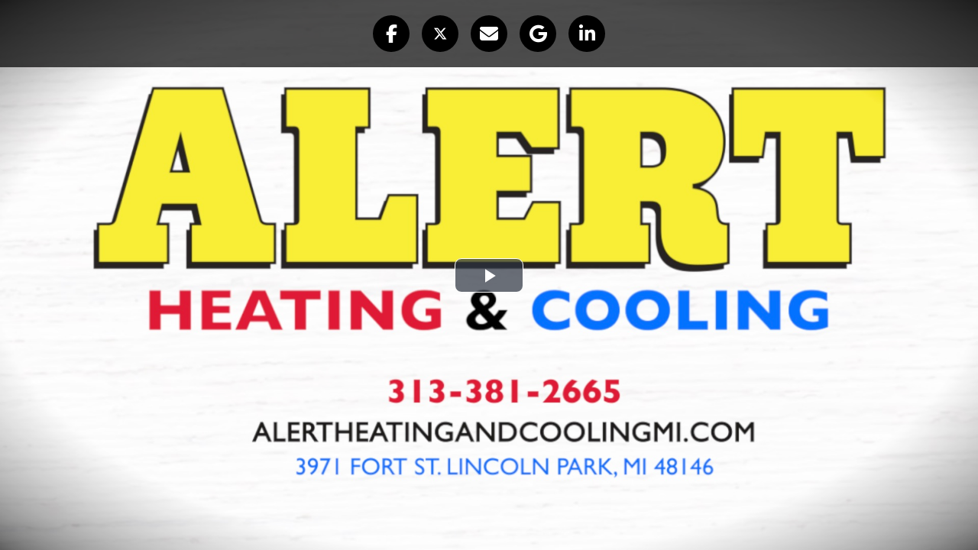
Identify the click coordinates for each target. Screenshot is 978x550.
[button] (391, 33)
